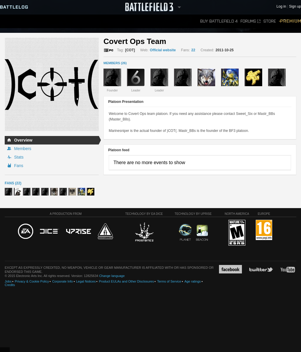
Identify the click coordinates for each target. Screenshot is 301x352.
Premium (290, 21)
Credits (10, 285)
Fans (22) (13, 183)
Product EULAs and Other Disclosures (126, 281)
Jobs (8, 281)
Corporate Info (62, 281)
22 (193, 50)
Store (269, 21)
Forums (250, 21)
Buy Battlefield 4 (219, 21)
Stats (19, 157)
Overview (23, 140)
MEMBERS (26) (115, 63)
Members (22, 148)
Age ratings (192, 281)
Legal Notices (86, 281)
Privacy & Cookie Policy (32, 281)
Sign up (295, 6)
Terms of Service (169, 281)
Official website (163, 50)
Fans (18, 165)
